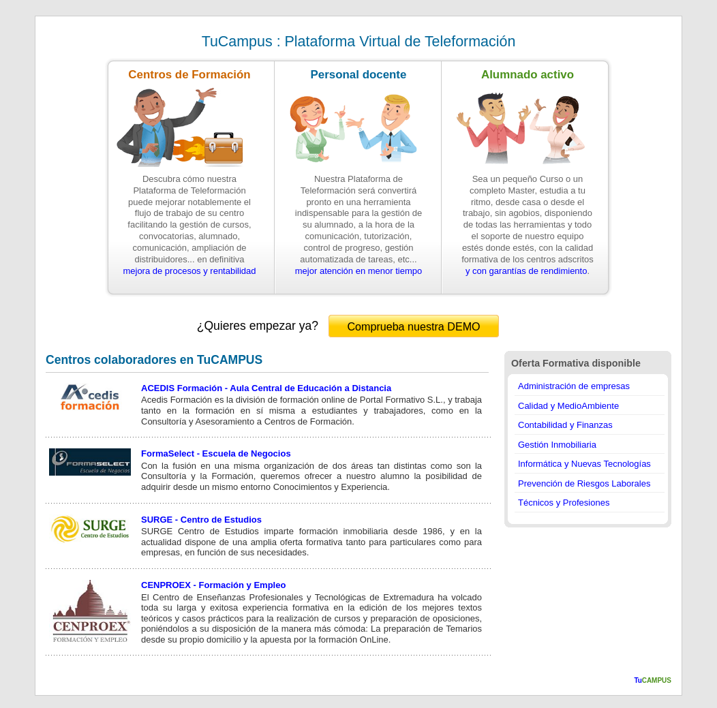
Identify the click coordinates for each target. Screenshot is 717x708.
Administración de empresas (574, 386)
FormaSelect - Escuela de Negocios (216, 453)
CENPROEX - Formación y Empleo (213, 585)
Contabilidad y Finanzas (565, 425)
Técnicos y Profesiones (563, 502)
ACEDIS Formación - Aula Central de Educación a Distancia (266, 388)
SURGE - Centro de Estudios (201, 519)
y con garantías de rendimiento (527, 271)
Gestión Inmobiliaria (557, 445)
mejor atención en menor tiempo (358, 271)
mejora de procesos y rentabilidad (189, 271)
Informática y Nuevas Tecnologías (584, 464)
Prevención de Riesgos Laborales (584, 483)
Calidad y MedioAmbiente (568, 406)
